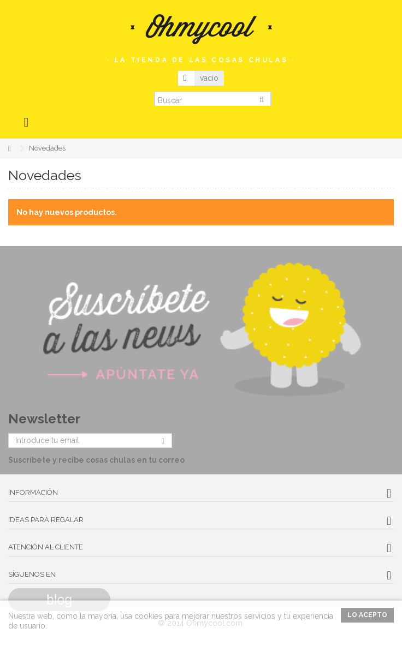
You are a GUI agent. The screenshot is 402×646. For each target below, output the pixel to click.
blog (59, 599)
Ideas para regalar (46, 520)
